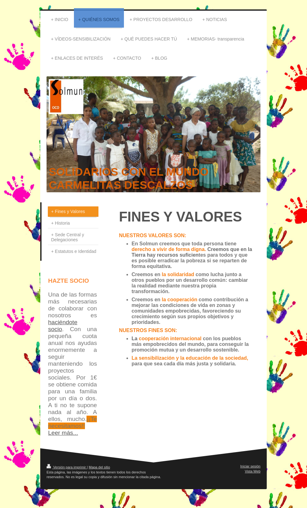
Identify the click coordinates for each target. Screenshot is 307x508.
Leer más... (63, 432)
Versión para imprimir (67, 467)
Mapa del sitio (99, 467)
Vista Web (252, 471)
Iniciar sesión (250, 466)
